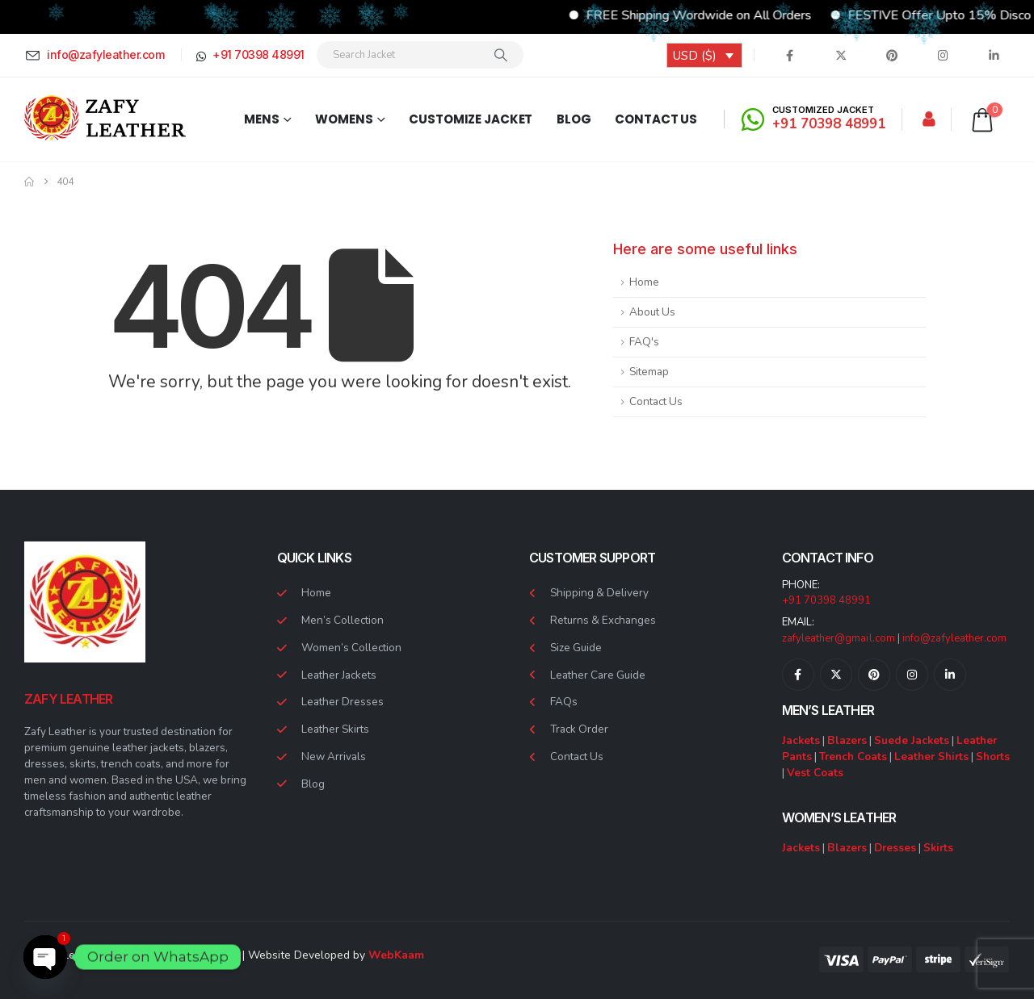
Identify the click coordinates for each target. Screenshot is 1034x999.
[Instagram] (942, 55)
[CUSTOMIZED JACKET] (816, 119)
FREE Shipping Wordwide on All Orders (758, 15)
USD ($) (695, 56)
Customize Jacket (470, 119)
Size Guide (576, 647)
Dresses (895, 847)
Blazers (847, 740)
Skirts (938, 847)
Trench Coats (853, 756)
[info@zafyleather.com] (97, 55)
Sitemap (649, 371)
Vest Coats (815, 772)
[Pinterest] (891, 55)
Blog (574, 119)
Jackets (801, 740)
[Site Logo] (105, 119)
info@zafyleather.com (954, 638)
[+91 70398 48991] (249, 55)
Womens (343, 119)
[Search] (500, 55)
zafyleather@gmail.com (838, 638)
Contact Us (656, 119)
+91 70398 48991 (827, 600)
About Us (652, 312)
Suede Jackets (911, 740)
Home (644, 282)
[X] (841, 55)
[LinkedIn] (993, 55)
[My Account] (928, 119)
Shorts (993, 756)
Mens (262, 119)
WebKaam (396, 955)
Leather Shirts (931, 756)
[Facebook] (790, 55)
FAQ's (644, 341)
